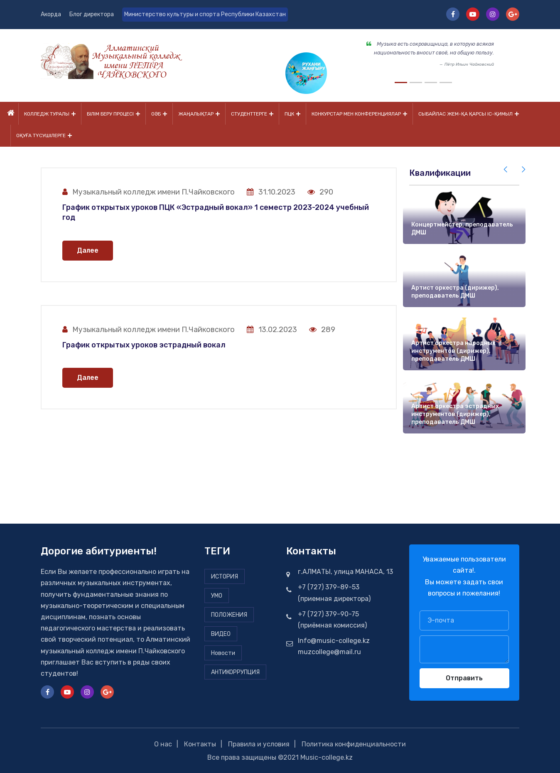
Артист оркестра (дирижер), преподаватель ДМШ (455, 290)
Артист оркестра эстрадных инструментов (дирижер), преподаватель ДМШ (455, 413)
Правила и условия (259, 743)
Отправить (464, 677)
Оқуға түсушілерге (41, 135)
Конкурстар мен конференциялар (356, 113)
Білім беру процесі (110, 113)
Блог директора (91, 14)
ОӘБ (156, 113)
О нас (163, 743)
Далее (87, 250)
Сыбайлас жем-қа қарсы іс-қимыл (465, 113)
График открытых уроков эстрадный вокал (144, 344)
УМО (216, 594)
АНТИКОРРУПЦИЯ (235, 671)
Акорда (51, 14)
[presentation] (506, 169)
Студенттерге (249, 113)
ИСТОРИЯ (224, 575)
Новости (223, 652)
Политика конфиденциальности (354, 743)
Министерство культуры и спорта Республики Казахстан (205, 14)
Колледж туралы (46, 113)
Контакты (200, 743)
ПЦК (289, 113)
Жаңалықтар (196, 113)
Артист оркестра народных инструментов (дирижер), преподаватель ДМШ (453, 350)
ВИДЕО (221, 633)
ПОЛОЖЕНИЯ (229, 614)
